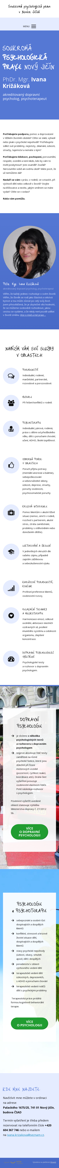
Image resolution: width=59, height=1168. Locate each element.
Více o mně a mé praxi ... (33, 315)
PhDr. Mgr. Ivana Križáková (21, 284)
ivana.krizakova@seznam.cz (25, 1135)
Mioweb (53, 1162)
